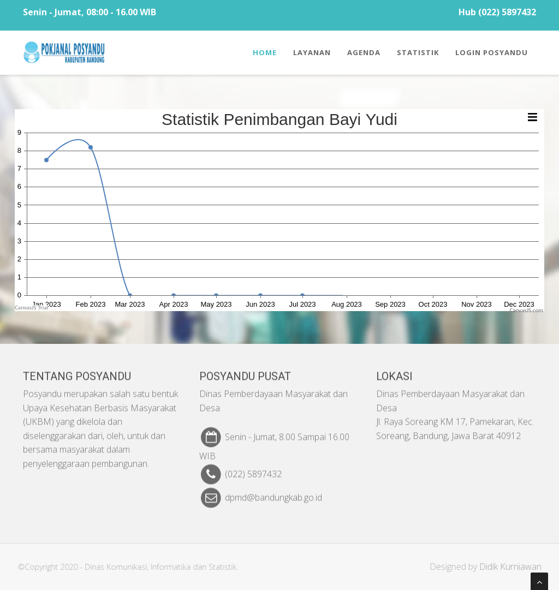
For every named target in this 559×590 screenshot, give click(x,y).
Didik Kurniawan (513, 567)
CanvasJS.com (526, 310)
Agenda (363, 52)
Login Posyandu (491, 52)
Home (265, 52)
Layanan (312, 52)
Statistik (418, 52)
